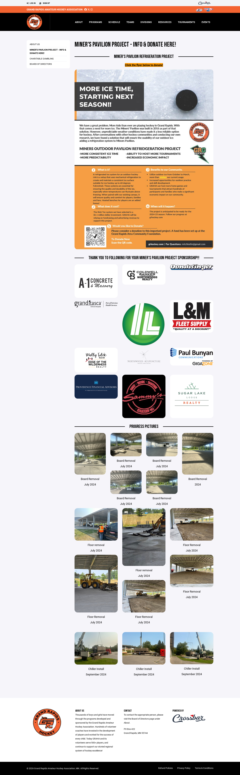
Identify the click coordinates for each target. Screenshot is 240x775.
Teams (130, 22)
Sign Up (44, 3)
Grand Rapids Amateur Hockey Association (54, 9)
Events (206, 22)
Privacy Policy (183, 768)
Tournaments (186, 22)
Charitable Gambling (42, 58)
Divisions (146, 22)
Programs (95, 22)
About (79, 22)
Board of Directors (41, 64)
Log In (31, 3)
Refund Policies (165, 768)
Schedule (114, 22)
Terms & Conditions (204, 768)
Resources (164, 22)
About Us (35, 44)
